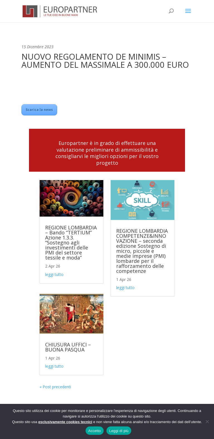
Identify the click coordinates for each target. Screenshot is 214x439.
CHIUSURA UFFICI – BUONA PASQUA (68, 347)
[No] (207, 421)
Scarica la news (39, 109)
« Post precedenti (55, 386)
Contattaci (107, 179)
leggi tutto (54, 274)
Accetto (94, 431)
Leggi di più (119, 431)
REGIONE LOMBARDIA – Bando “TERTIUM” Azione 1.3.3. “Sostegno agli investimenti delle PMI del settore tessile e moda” (71, 242)
